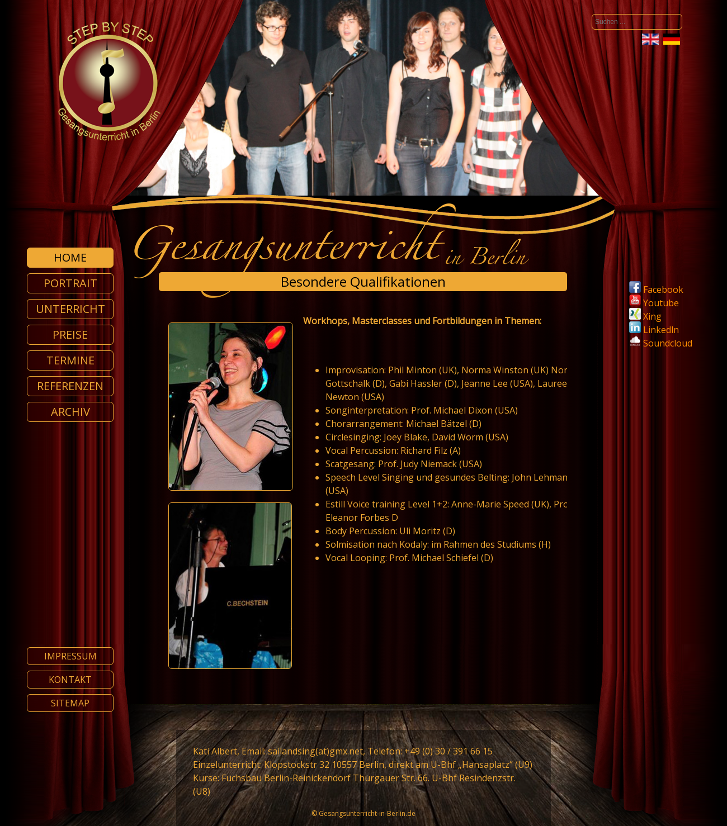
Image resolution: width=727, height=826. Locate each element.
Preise (70, 334)
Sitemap (70, 703)
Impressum (70, 656)
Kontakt (70, 679)
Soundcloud (667, 343)
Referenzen (70, 385)
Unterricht (70, 308)
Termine (70, 360)
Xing (645, 316)
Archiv (70, 411)
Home (70, 257)
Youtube (654, 303)
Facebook (656, 289)
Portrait (70, 283)
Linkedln (654, 330)
